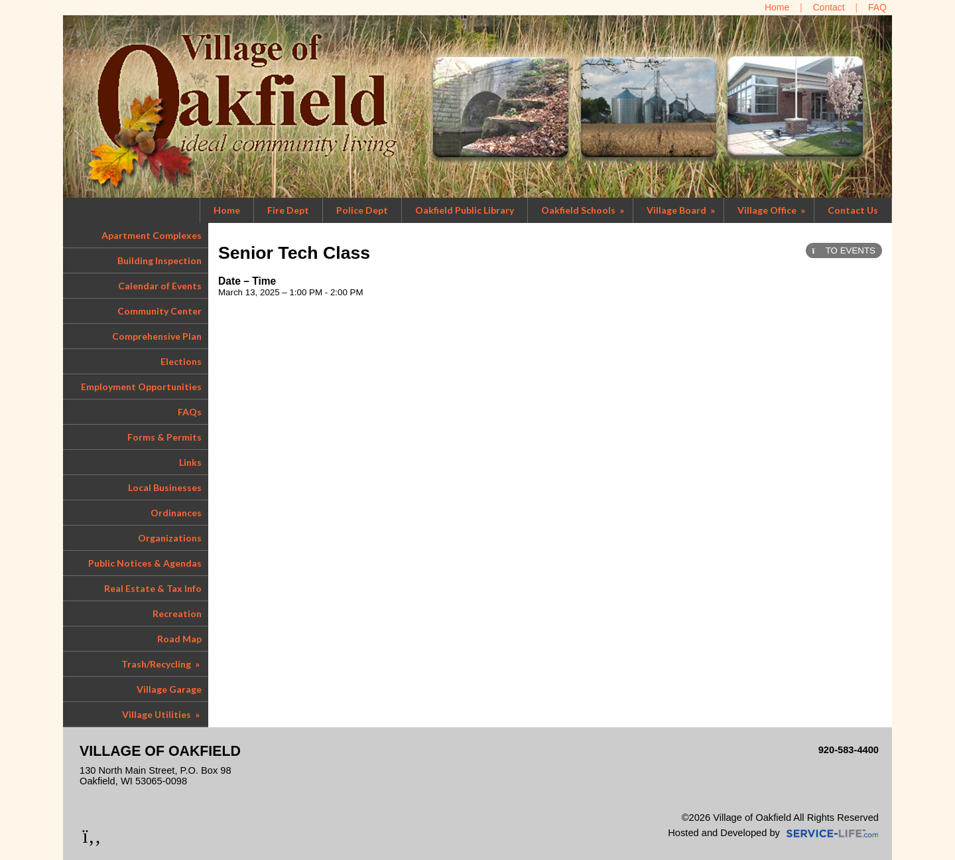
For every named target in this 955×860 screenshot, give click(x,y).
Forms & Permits (164, 437)
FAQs (190, 411)
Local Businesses (165, 487)
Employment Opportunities (141, 386)
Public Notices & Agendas (145, 563)
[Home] (777, 7)
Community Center (159, 311)
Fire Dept (288, 210)
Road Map (179, 638)
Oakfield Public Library (464, 210)
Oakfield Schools (583, 210)
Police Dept (362, 210)
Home (227, 210)
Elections (181, 361)
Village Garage (169, 689)
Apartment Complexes (151, 235)
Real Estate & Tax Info (153, 588)
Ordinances (176, 512)
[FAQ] (877, 7)
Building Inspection (159, 260)
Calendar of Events (160, 285)
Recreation (177, 613)
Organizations (170, 537)
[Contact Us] (829, 7)
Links (190, 462)
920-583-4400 (848, 750)
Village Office (772, 210)
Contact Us (853, 210)
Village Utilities (162, 714)
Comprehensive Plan (157, 336)
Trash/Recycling (161, 664)
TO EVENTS (843, 250)
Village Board (682, 210)
